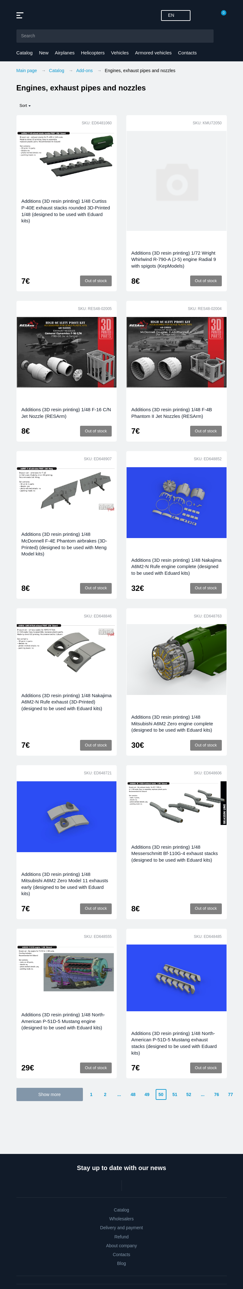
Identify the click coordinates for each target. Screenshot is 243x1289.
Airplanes (65, 52)
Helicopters (93, 52)
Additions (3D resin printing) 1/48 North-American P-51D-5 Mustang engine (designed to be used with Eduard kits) (63, 1021)
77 (230, 1094)
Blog (121, 1263)
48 (133, 1094)
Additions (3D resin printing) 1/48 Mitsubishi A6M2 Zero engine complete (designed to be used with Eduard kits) (172, 723)
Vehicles (120, 52)
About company (121, 1245)
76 (216, 1094)
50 (161, 1094)
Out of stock (96, 280)
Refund (121, 1236)
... (119, 1094)
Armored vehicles (153, 52)
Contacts (187, 52)
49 (147, 1094)
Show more (49, 1094)
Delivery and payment (121, 1227)
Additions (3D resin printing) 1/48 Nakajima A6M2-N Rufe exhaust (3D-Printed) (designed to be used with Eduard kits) (67, 702)
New (43, 52)
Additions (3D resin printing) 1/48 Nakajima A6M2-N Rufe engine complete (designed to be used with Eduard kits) (176, 566)
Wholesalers (121, 1218)
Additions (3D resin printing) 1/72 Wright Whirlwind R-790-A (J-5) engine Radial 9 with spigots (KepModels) (173, 259)
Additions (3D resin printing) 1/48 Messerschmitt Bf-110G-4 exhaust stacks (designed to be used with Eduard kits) (174, 853)
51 (175, 1094)
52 (188, 1094)
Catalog (24, 52)
